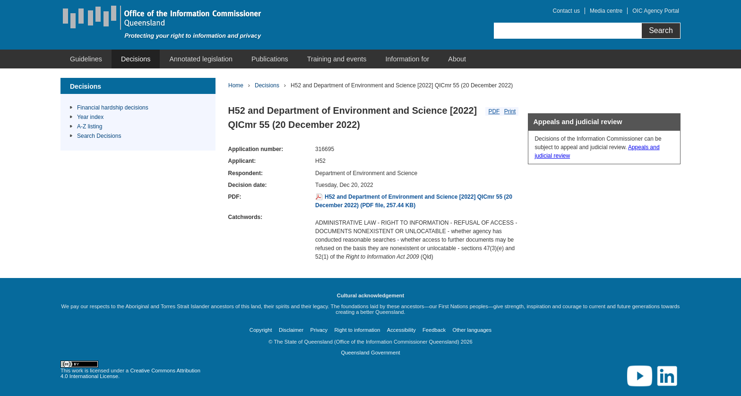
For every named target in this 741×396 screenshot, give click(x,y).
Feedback (434, 330)
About (457, 59)
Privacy (319, 330)
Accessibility (401, 330)
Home (235, 85)
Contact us (566, 11)
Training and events (337, 59)
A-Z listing (89, 126)
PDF (494, 111)
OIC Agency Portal (655, 11)
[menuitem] (86, 59)
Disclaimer (291, 330)
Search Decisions (99, 136)
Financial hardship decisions (112, 107)
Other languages (471, 330)
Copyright (261, 330)
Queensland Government (370, 352)
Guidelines (86, 59)
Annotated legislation (201, 59)
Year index (90, 117)
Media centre (606, 11)
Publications (269, 59)
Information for (408, 59)
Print (510, 111)
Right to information (357, 330)
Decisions (135, 59)
